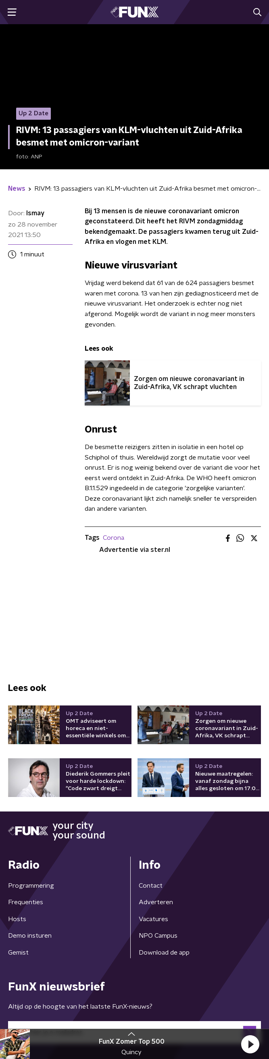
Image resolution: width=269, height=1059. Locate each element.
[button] (250, 1044)
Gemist (18, 952)
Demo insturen (30, 935)
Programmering (31, 885)
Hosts (17, 919)
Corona (113, 538)
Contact (151, 885)
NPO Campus (158, 935)
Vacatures (153, 919)
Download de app (164, 952)
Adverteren (156, 902)
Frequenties (25, 902)
